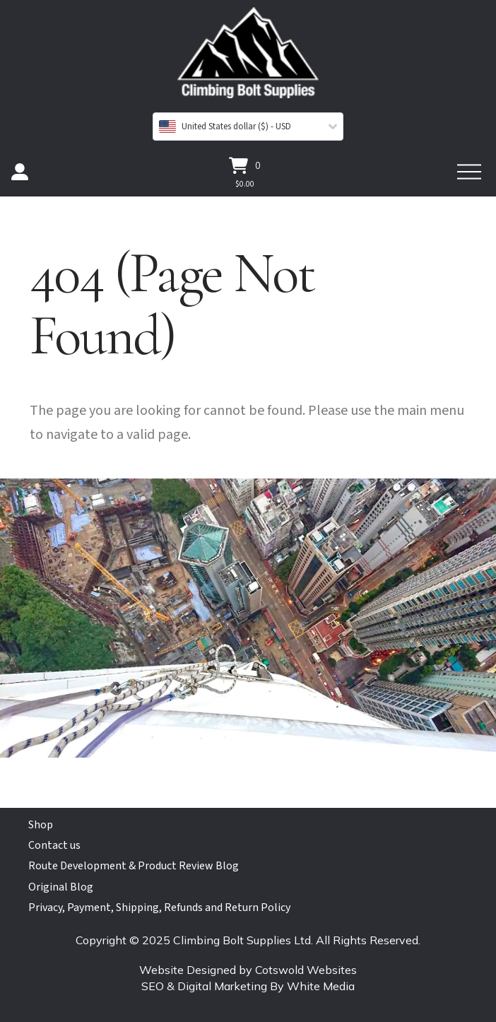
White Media (321, 986)
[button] (244, 165)
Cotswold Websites (306, 970)
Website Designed (187, 970)
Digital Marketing (222, 986)
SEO (152, 986)
